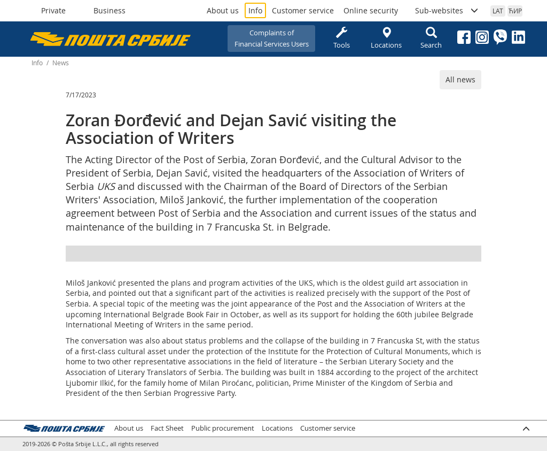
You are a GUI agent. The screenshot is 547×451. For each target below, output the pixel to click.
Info (255, 10)
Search (431, 38)
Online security (370, 10)
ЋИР (515, 10)
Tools (341, 38)
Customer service (303, 10)
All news (460, 79)
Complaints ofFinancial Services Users (272, 38)
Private (53, 10)
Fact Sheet (167, 428)
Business (109, 10)
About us (223, 10)
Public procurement (222, 428)
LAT (498, 10)
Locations (386, 38)
